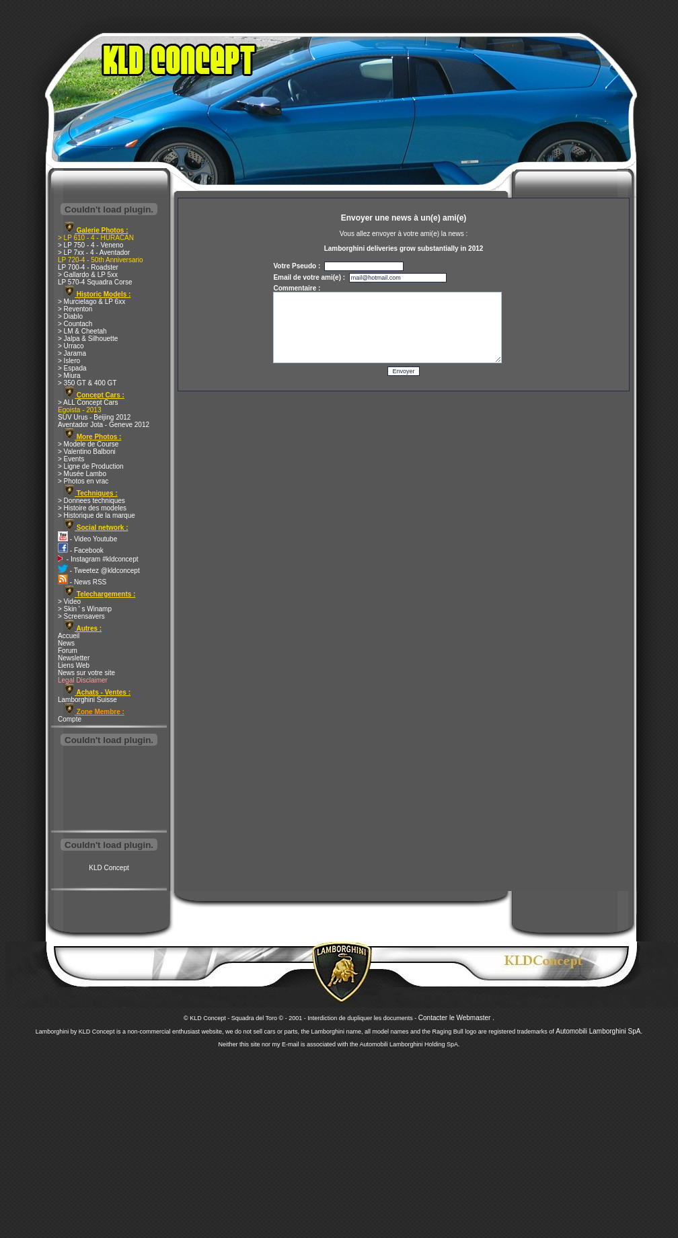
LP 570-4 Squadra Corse (95, 282)
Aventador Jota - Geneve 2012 (103, 424)
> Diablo (70, 316)
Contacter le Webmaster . (456, 1017)
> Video (69, 601)
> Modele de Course (88, 444)
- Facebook (81, 550)
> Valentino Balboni (87, 451)
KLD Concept (108, 868)
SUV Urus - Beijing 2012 (94, 417)
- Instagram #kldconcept (98, 559)
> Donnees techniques (91, 500)
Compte (69, 719)
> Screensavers (81, 616)
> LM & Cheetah (82, 331)
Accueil (68, 636)
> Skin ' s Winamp (85, 609)
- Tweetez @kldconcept (99, 570)
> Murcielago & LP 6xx (91, 301)
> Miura (69, 375)
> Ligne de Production (91, 466)
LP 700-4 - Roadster (88, 267)
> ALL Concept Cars (88, 402)
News (66, 643)
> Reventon (75, 309)
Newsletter (73, 658)
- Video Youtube (87, 539)
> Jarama (72, 353)
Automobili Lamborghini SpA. (599, 1031)
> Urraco (71, 346)
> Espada (72, 368)
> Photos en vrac (83, 481)
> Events (71, 459)
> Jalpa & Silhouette (88, 338)
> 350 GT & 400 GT (87, 383)
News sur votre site (86, 672)
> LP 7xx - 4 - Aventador (94, 252)
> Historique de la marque (96, 515)
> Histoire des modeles (92, 508)
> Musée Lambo (82, 473)
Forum (67, 650)
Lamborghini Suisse (87, 699)
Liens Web (73, 665)
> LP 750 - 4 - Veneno (90, 245)
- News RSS (82, 582)
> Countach (75, 323)
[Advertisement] (109, 789)
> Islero (69, 360)
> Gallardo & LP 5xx (88, 274)
